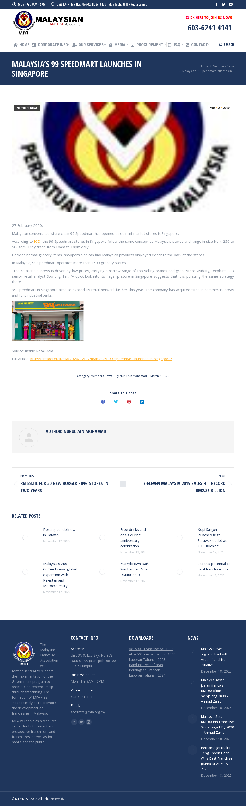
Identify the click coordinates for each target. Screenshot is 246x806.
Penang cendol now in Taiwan (59, 532)
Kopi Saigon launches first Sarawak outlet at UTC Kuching (212, 537)
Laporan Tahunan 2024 (147, 675)
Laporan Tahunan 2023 (147, 659)
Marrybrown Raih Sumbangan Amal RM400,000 (134, 569)
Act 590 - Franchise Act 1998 (151, 649)
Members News (27, 107)
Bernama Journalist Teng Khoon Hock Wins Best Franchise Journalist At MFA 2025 (216, 758)
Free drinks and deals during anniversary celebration (133, 537)
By (131, 376)
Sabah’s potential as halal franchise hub (214, 566)
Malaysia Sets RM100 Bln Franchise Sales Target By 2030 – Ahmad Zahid (217, 724)
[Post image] (25, 537)
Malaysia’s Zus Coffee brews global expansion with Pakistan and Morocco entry (60, 574)
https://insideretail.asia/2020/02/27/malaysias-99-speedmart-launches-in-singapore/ (101, 358)
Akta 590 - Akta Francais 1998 (152, 654)
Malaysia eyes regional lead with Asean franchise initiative (214, 657)
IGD (37, 241)
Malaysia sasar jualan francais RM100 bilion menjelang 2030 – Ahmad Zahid (215, 690)
